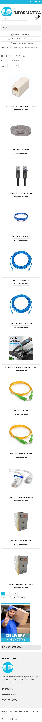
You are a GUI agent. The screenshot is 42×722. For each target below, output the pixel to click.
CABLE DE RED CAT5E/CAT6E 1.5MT (21, 324)
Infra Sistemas (15, 717)
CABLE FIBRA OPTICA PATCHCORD (21, 454)
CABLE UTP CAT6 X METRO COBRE (21, 541)
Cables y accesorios (32, 47)
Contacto (13, 711)
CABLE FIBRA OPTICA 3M (21, 410)
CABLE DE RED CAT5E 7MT (21, 280)
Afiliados (4, 711)
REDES (21, 47)
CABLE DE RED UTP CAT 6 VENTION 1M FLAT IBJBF (21, 367)
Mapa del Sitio (24, 711)
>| (15, 594)
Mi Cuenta (5, 713)
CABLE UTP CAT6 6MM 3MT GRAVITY (21, 497)
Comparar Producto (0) (17, 56)
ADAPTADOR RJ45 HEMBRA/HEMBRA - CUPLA (21, 106)
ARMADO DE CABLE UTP (21, 150)
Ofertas (35, 711)
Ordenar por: (5, 61)
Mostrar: (3, 66)
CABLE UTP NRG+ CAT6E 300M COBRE (21, 584)
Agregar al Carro (21, 110)
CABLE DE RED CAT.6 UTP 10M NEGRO (21, 193)
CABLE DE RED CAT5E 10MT (21, 237)
